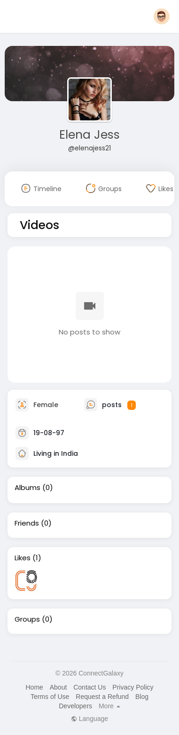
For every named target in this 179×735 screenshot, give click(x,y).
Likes (23, 558)
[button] (161, 16)
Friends (27, 523)
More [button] (109, 706)
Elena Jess (89, 134)
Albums (27, 487)
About (58, 687)
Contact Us (89, 687)
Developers (75, 706)
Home (34, 687)
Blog (141, 696)
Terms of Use (50, 696)
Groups (27, 619)
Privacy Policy (132, 687)
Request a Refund (102, 696)
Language (89, 718)
